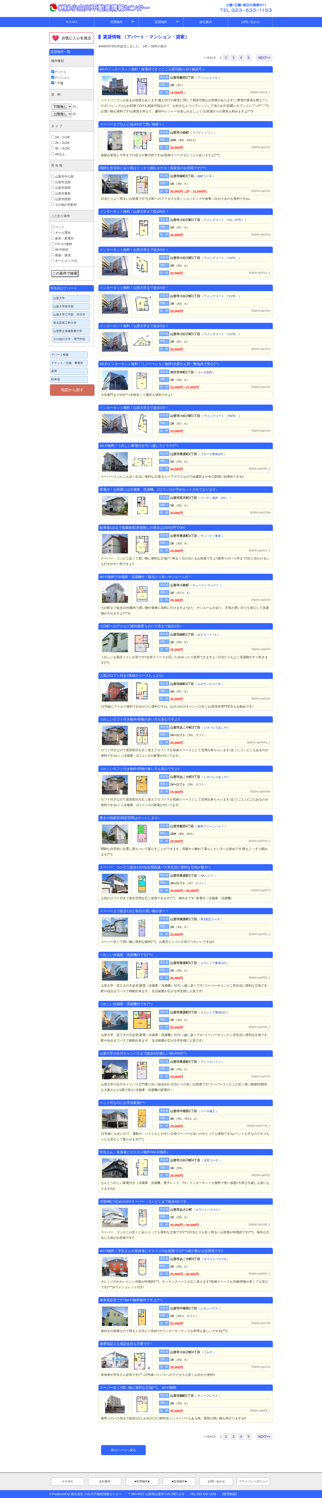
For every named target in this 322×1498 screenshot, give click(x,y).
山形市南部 (61, 187)
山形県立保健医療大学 (67, 331)
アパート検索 (60, 354)
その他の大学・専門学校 (69, 339)
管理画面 (229, 1494)
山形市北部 (61, 182)
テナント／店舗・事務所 (67, 363)
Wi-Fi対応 (60, 249)
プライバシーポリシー (253, 1481)
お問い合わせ (250, 22)
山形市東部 (61, 193)
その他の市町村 (64, 204)
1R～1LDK (60, 137)
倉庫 (54, 371)
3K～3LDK (60, 148)
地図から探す (72, 390)
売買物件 (122, 23)
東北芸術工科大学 (64, 322)
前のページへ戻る (123, 1450)
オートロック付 (64, 261)
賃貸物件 (167, 23)
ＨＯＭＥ (72, 22)
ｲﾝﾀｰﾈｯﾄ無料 (61, 244)
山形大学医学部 (63, 306)
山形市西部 (61, 199)
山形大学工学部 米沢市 (69, 314)
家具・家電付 (62, 238)
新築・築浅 (61, 255)
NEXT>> (264, 57)
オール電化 (61, 232)
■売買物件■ (141, 1481)
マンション (60, 77)
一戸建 (57, 83)
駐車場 (55, 379)
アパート (59, 72)
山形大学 (59, 298)
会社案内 (205, 22)
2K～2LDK (60, 143)
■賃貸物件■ (179, 1481)
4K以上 (58, 154)
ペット (57, 227)
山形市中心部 (62, 176)
